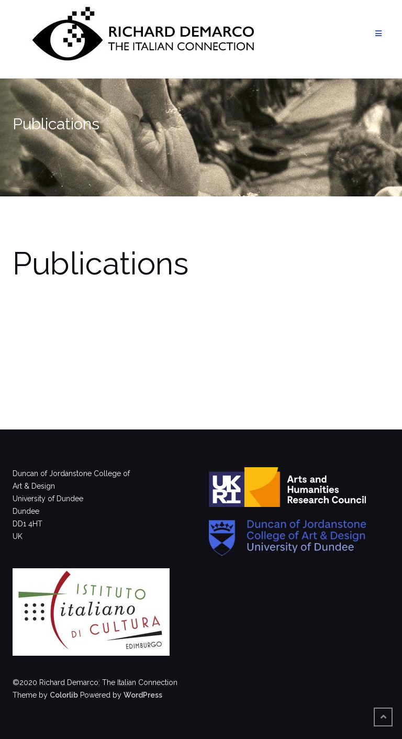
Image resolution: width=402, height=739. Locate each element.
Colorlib (64, 695)
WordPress (143, 695)
